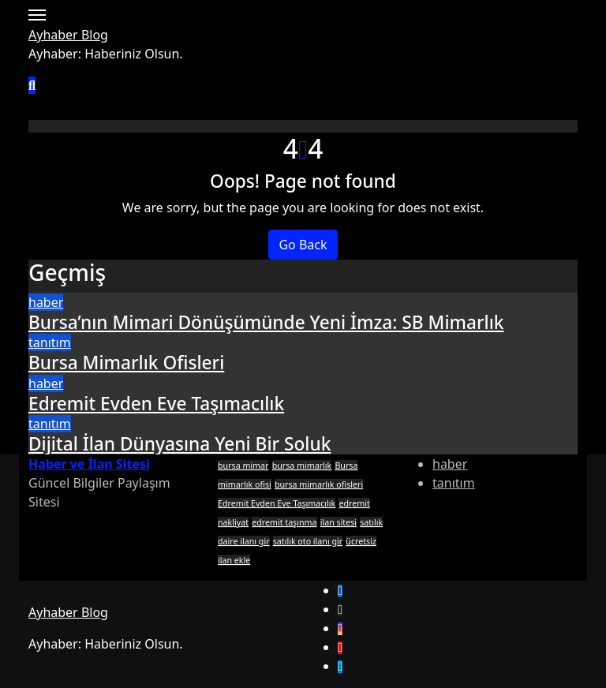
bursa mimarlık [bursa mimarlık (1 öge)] (302, 465)
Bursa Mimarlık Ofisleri (126, 362)
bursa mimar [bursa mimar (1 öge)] (243, 465)
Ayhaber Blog (68, 34)
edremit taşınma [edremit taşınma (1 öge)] (284, 522)
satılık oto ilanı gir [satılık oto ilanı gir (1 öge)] (307, 541)
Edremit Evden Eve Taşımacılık (156, 403)
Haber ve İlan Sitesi (89, 464)
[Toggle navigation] (37, 15)
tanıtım (49, 342)
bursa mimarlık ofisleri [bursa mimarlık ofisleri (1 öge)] (319, 484)
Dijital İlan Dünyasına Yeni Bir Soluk (179, 444)
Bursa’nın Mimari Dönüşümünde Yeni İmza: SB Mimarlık (266, 322)
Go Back (303, 244)
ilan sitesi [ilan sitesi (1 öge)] (338, 522)
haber (45, 302)
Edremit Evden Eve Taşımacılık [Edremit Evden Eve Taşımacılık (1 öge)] (276, 503)
